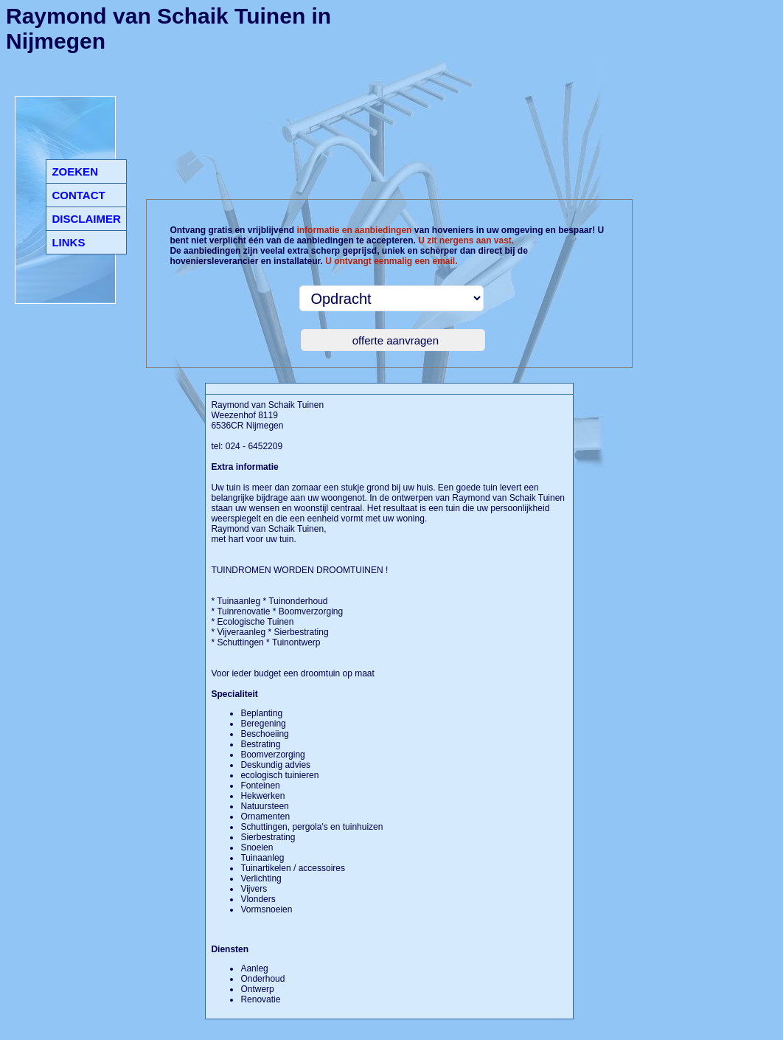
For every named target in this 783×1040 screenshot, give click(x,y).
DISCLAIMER (86, 218)
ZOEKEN (75, 171)
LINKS (68, 242)
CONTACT (78, 195)
